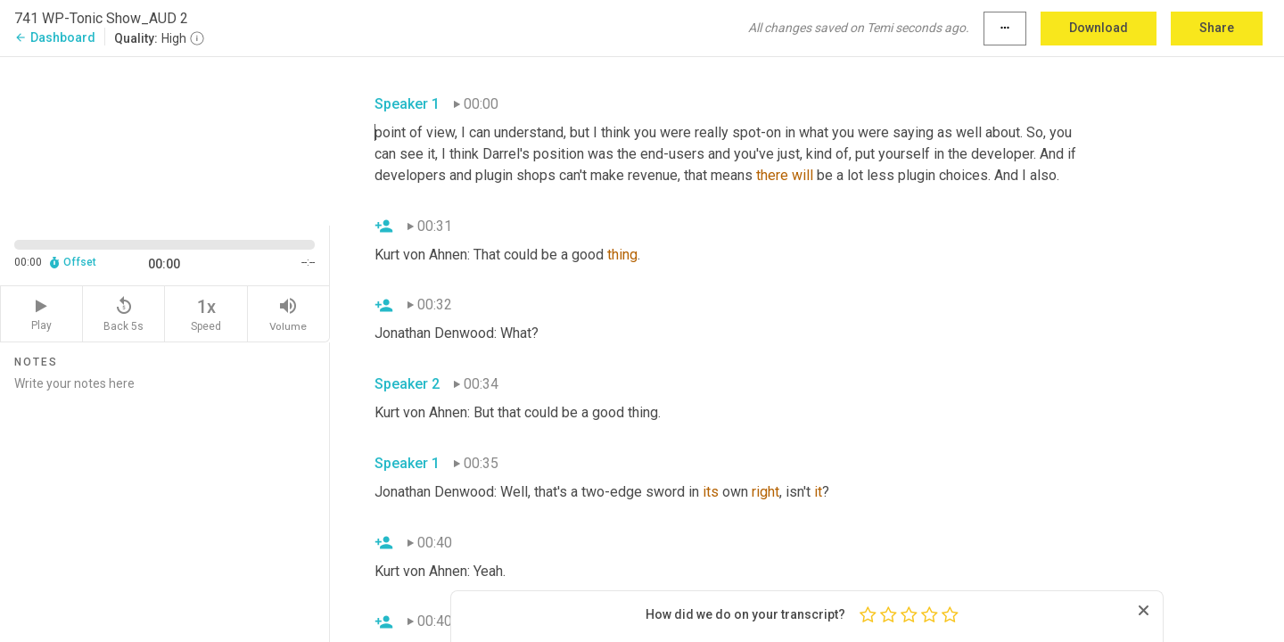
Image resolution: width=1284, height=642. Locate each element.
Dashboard (54, 37)
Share (1216, 28)
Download (1098, 28)
